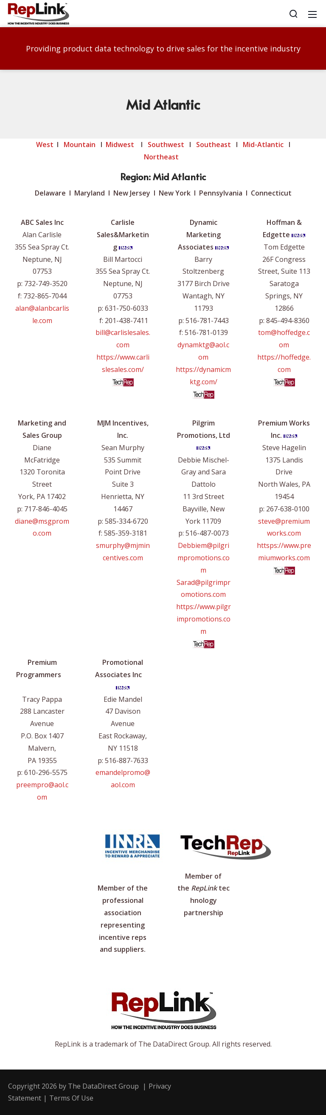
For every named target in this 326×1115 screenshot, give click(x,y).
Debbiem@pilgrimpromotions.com (203, 558)
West (44, 144)
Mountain (80, 144)
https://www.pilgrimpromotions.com (203, 619)
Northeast (162, 157)
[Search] (293, 14)
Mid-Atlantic (263, 144)
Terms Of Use (71, 1098)
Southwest (166, 144)
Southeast (213, 144)
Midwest (120, 144)
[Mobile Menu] (312, 13)
